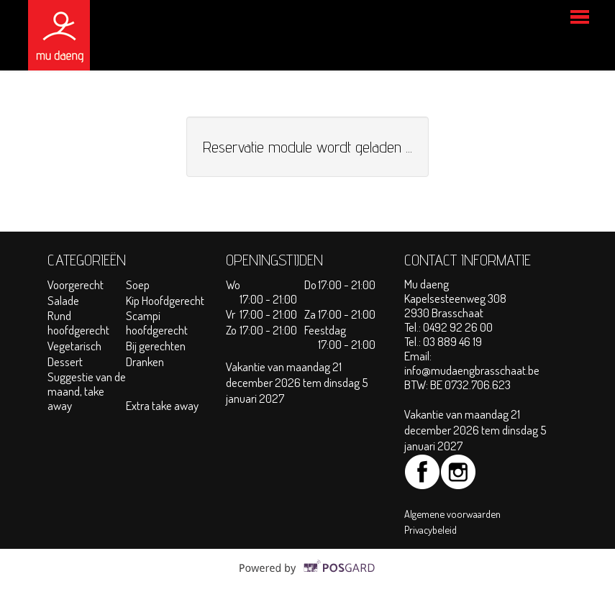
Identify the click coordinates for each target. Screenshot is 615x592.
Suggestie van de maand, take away (86, 391)
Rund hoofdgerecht (78, 322)
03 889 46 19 (452, 341)
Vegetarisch (75, 345)
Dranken (145, 361)
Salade (63, 300)
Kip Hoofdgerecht (165, 300)
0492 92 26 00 (458, 326)
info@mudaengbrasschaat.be (471, 370)
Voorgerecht (75, 284)
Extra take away (162, 405)
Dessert (65, 361)
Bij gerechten (156, 345)
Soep (138, 284)
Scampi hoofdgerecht (157, 322)
